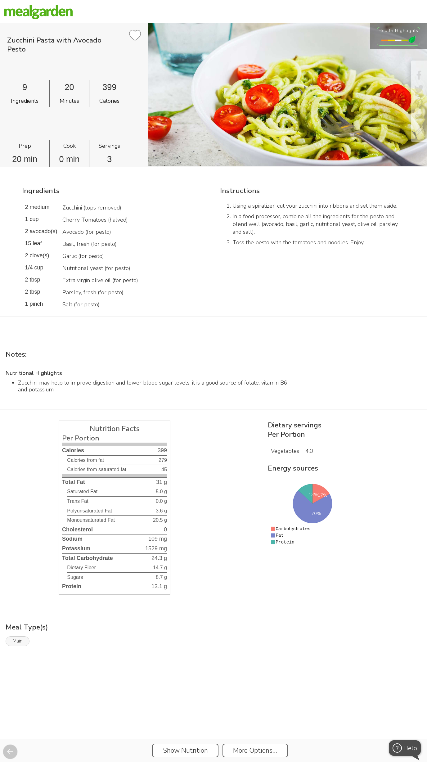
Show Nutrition (185, 750)
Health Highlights (398, 30)
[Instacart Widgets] (213, 717)
